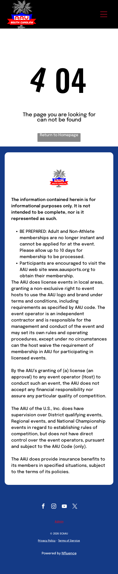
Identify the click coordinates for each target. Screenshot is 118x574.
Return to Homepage (59, 135)
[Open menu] (103, 14)
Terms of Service (69, 540)
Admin (59, 521)
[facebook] (43, 507)
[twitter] (75, 507)
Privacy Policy (46, 540)
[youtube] (64, 507)
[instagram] (54, 507)
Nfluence (69, 553)
